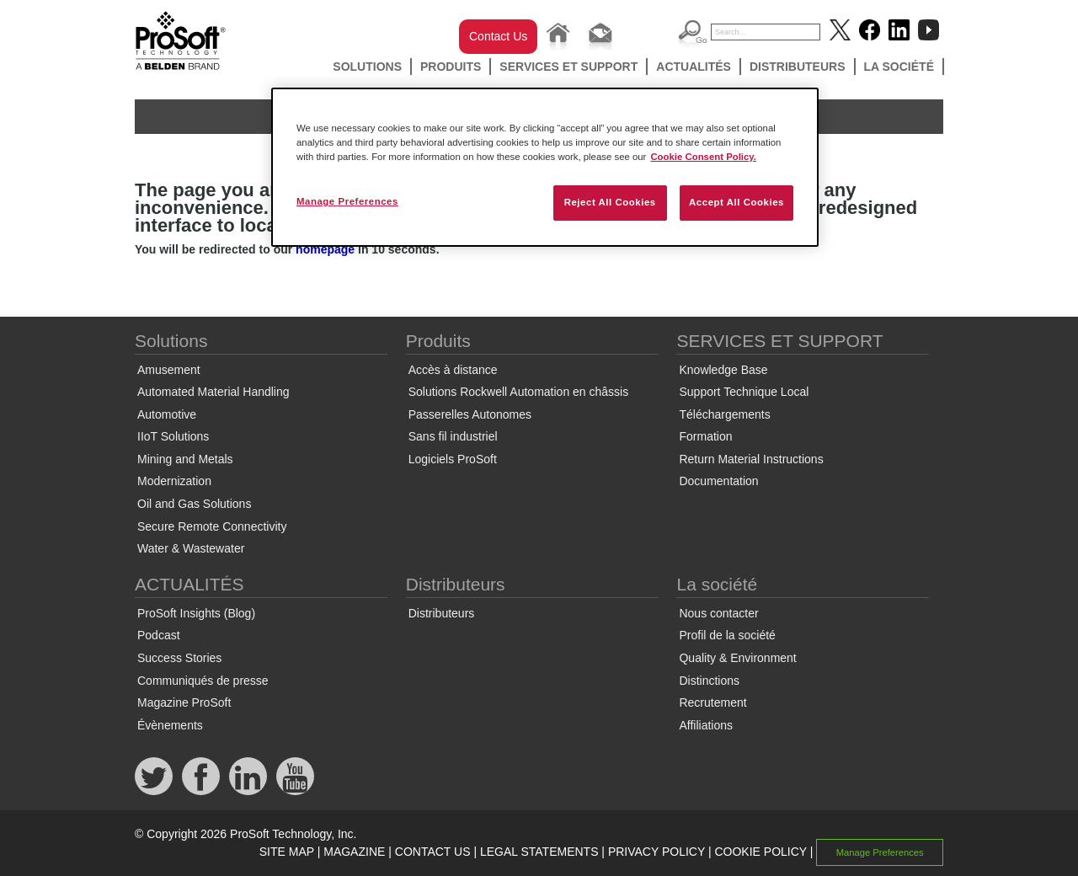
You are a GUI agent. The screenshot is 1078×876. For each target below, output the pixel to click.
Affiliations (706, 725)
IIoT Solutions (173, 436)
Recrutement (712, 702)
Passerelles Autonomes (469, 414)
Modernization (174, 481)
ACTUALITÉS (693, 66)
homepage (325, 249)
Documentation (718, 481)
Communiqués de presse (203, 680)
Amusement (168, 370)
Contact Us (498, 36)
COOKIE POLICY (760, 851)
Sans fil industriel (453, 436)
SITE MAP (286, 851)
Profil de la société (727, 635)
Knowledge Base (723, 370)
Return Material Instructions (751, 459)
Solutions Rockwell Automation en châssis (518, 391)
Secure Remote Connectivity (211, 526)
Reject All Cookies (610, 202)
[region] (545, 167)
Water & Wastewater (190, 548)
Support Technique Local (743, 391)
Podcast (158, 635)
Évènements (170, 725)
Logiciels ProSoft (452, 459)
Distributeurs (798, 66)
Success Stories (179, 658)
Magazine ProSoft (184, 702)
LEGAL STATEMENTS (539, 851)
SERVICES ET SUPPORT (568, 66)
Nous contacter (718, 613)
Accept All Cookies (736, 202)
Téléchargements (724, 414)
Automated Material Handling (213, 391)
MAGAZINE (354, 851)
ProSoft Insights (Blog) (196, 613)
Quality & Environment (737, 658)
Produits (450, 66)
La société (899, 66)
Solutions (367, 66)
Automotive (166, 414)
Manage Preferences (880, 852)
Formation (705, 436)
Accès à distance (453, 370)
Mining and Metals (185, 459)
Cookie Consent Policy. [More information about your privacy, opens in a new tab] (703, 157)
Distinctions (709, 680)
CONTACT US (433, 851)
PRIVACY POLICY (656, 851)
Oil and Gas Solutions (194, 503)
